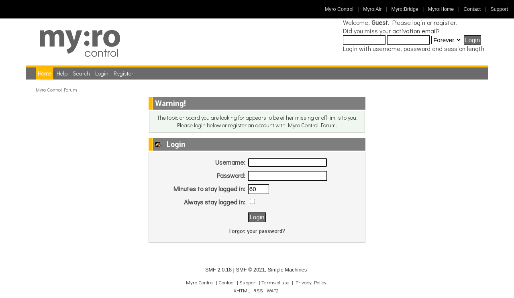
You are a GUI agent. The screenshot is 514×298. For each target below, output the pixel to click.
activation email (414, 31)
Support (499, 9)
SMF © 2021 (250, 270)
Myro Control (339, 9)
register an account (251, 125)
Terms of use (275, 282)
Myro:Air (372, 9)
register (444, 22)
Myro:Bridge (405, 9)
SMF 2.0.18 (218, 270)
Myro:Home (441, 9)
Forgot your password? (257, 231)
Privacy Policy (311, 282)
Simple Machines (287, 270)
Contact (472, 9)
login (418, 22)
